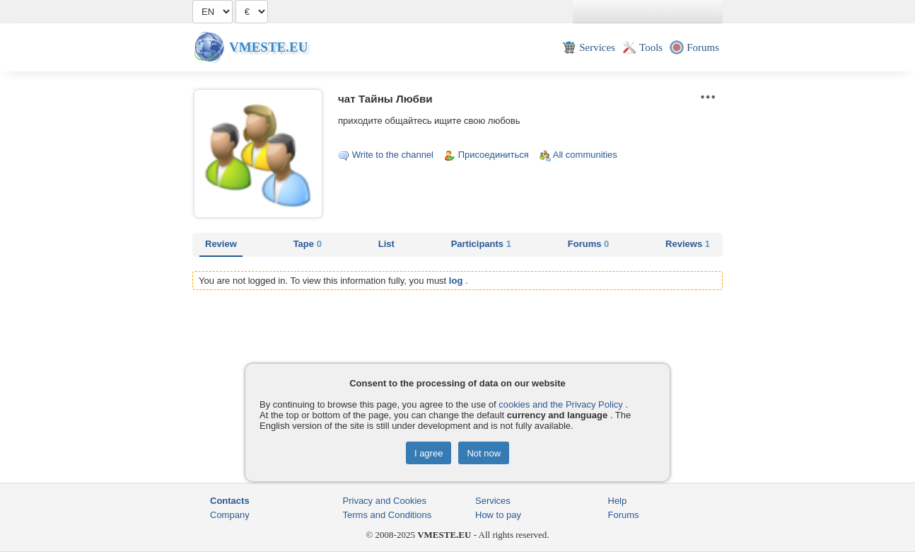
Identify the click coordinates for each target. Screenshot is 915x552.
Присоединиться (493, 154)
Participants (481, 243)
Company (230, 515)
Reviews (687, 243)
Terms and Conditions (387, 515)
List (386, 243)
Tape (307, 243)
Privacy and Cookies (385, 500)
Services (493, 500)
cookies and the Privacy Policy (561, 404)
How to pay (498, 515)
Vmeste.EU (268, 47)
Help (617, 500)
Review (221, 243)
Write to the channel (392, 154)
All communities (585, 154)
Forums (589, 243)
